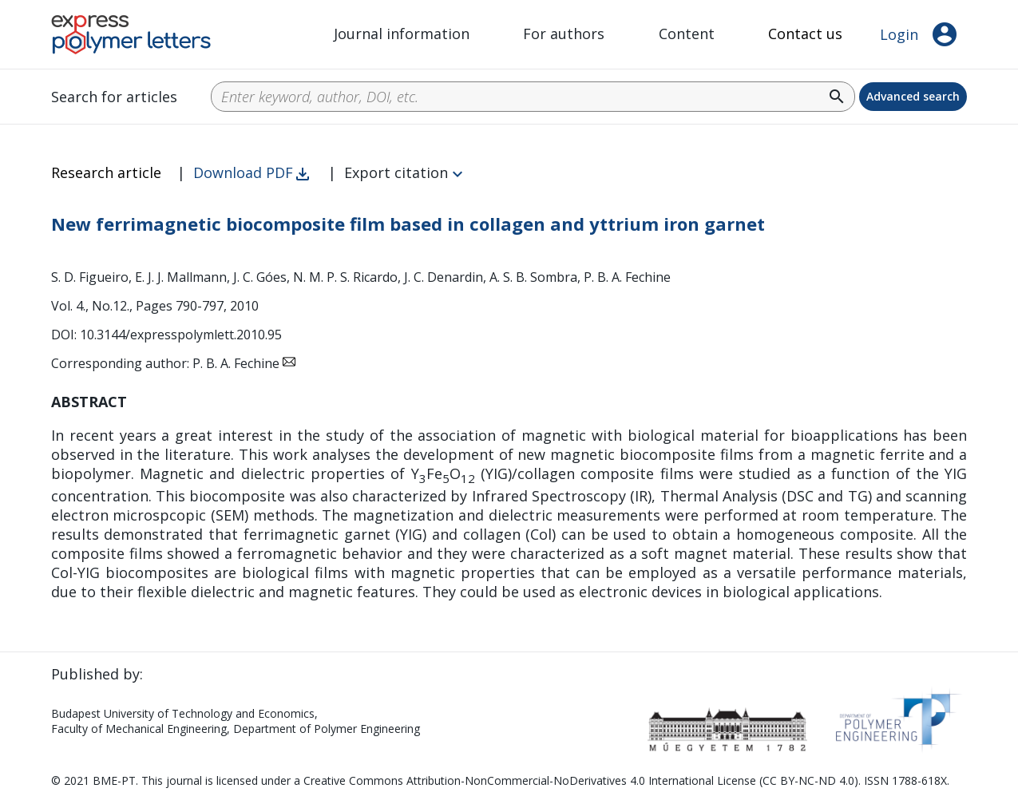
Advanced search (913, 96)
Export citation (396, 172)
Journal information (401, 33)
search (836, 96)
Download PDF (243, 172)
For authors (563, 33)
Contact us (805, 33)
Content (687, 33)
